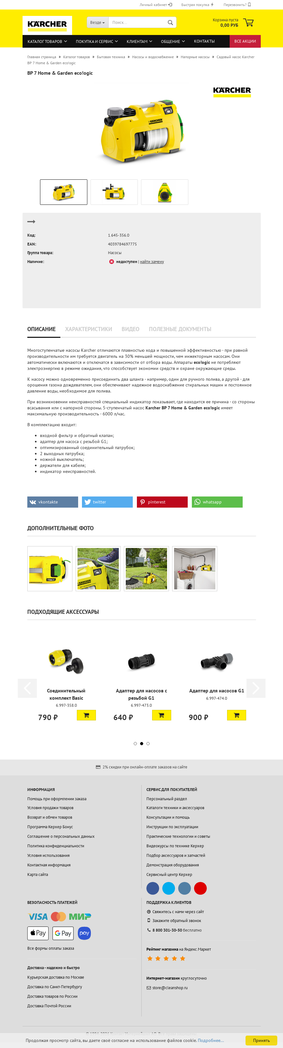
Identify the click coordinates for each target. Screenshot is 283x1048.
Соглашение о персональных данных (61, 836)
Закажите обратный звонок (173, 920)
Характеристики (88, 329)
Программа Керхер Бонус (50, 826)
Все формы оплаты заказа (50, 948)
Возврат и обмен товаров (49, 817)
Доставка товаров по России (52, 996)
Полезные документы (180, 329)
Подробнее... (211, 1040)
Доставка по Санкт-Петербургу (54, 986)
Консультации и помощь (168, 817)
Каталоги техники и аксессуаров (175, 807)
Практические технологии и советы (178, 836)
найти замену (152, 261)
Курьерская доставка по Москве (55, 977)
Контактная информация (49, 865)
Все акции (245, 41)
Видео (130, 329)
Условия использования (48, 855)
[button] (52, 502)
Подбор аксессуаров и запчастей (175, 855)
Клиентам (137, 41)
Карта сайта (37, 874)
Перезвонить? (237, 4)
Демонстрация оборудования (172, 865)
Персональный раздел (166, 799)
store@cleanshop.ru (167, 987)
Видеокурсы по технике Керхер (175, 846)
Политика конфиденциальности (55, 846)
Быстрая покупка (197, 4)
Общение (170, 41)
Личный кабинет (156, 4)
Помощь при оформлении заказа (56, 799)
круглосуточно (176, 978)
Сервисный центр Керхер (169, 874)
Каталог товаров (45, 41)
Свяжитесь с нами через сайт (175, 911)
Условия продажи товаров (50, 807)
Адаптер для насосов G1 (216, 690)
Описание (41, 329)
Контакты (204, 41)
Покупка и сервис (94, 41)
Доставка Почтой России (49, 1006)
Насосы (115, 252)
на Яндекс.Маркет (178, 949)
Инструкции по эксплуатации (172, 826)
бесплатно (174, 930)
